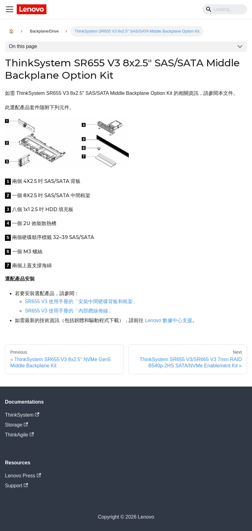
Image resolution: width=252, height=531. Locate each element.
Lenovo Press (23, 475)
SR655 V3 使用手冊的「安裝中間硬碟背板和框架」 (81, 301)
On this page (23, 46)
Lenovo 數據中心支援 (168, 320)
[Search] (224, 9)
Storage (16, 424)
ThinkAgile (19, 434)
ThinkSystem (22, 415)
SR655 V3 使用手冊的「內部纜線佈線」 (69, 310)
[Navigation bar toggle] (9, 9)
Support (16, 485)
